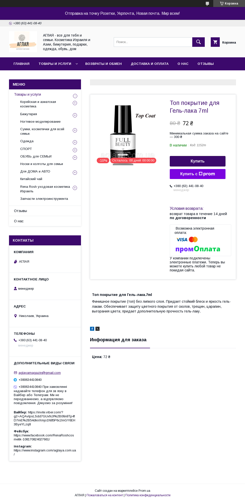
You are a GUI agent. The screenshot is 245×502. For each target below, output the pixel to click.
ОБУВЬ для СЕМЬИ (36, 156)
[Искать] (198, 42)
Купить (198, 161)
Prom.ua (144, 490)
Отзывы (206, 64)
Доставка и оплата (149, 64)
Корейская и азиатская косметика (38, 104)
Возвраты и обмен (103, 64)
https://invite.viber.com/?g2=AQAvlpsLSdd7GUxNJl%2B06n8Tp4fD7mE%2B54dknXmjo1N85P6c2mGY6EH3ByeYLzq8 (44, 418)
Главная (22, 64)
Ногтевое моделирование (40, 121)
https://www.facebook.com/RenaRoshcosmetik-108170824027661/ (44, 437)
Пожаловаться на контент (104, 495)
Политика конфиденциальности (147, 495)
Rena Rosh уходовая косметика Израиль (45, 189)
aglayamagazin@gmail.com (39, 373)
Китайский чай (31, 179)
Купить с (197, 174)
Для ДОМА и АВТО (35, 171)
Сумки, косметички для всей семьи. (42, 131)
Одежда (27, 141)
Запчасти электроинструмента (44, 199)
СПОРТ (26, 149)
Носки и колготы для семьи (41, 164)
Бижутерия (28, 114)
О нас (183, 64)
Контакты (23, 77)
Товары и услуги (54, 64)
